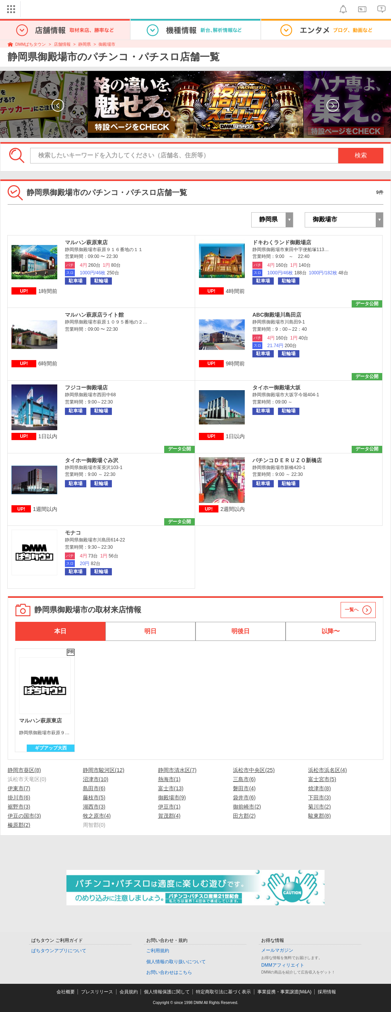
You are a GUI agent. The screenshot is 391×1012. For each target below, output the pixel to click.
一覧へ (352, 609)
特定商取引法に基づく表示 (223, 991)
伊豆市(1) (169, 806)
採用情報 (327, 991)
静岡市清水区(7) (177, 770)
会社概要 (66, 991)
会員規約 (129, 991)
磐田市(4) (244, 788)
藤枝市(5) (94, 797)
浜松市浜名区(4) (327, 770)
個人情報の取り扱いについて (176, 961)
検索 (361, 155)
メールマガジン (277, 950)
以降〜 (331, 631)
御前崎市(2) (247, 806)
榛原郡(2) (19, 825)
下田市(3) (319, 797)
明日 (150, 631)
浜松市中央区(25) (254, 770)
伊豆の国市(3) (24, 815)
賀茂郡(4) (169, 815)
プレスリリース (97, 991)
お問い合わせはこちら (169, 972)
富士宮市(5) (322, 779)
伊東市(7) (19, 788)
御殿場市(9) (172, 797)
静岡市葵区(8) (24, 770)
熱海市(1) (169, 779)
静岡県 (84, 44)
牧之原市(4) (97, 815)
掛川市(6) (19, 797)
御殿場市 (107, 44)
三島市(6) (244, 779)
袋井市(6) (244, 797)
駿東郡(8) (319, 815)
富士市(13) (171, 788)
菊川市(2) (319, 806)
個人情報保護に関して (167, 991)
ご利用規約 (157, 950)
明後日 (240, 631)
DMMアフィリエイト (282, 965)
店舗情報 (62, 44)
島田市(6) (94, 788)
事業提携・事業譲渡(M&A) (284, 991)
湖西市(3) (94, 806)
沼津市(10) (95, 779)
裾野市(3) (19, 806)
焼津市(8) (319, 788)
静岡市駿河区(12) (103, 770)
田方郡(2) (244, 815)
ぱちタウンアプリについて (58, 950)
